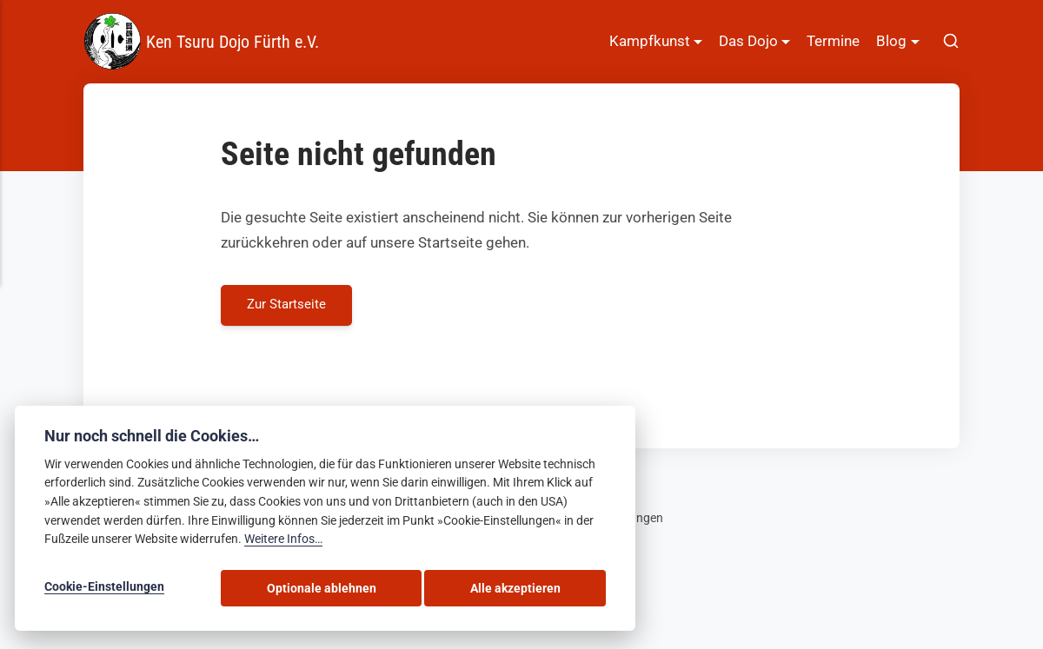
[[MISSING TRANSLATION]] (951, 41)
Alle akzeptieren (542, 590)
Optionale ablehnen (400, 590)
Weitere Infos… (283, 543)
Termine (833, 41)
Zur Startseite (287, 306)
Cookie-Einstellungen (104, 590)
